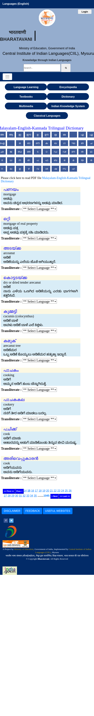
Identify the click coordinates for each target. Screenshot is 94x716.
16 (32, 490)
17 (36, 490)
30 (16, 495)
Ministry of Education (23, 549)
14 (25, 490)
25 (66, 490)
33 (27, 495)
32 (24, 495)
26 (70, 490)
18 (40, 490)
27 (5, 495)
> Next (54, 496)
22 (55, 490)
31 (20, 495)
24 (62, 490)
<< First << (9, 491)
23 (58, 490)
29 (12, 495)
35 (35, 495)
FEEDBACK (32, 510)
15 (28, 490)
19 (43, 490)
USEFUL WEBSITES (57, 510)
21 (51, 490)
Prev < (19, 491)
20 (47, 490)
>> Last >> (65, 496)
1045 (47, 495)
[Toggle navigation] (7, 76)
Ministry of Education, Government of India (47, 48)
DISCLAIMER (12, 510)
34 (31, 495)
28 (9, 495)
